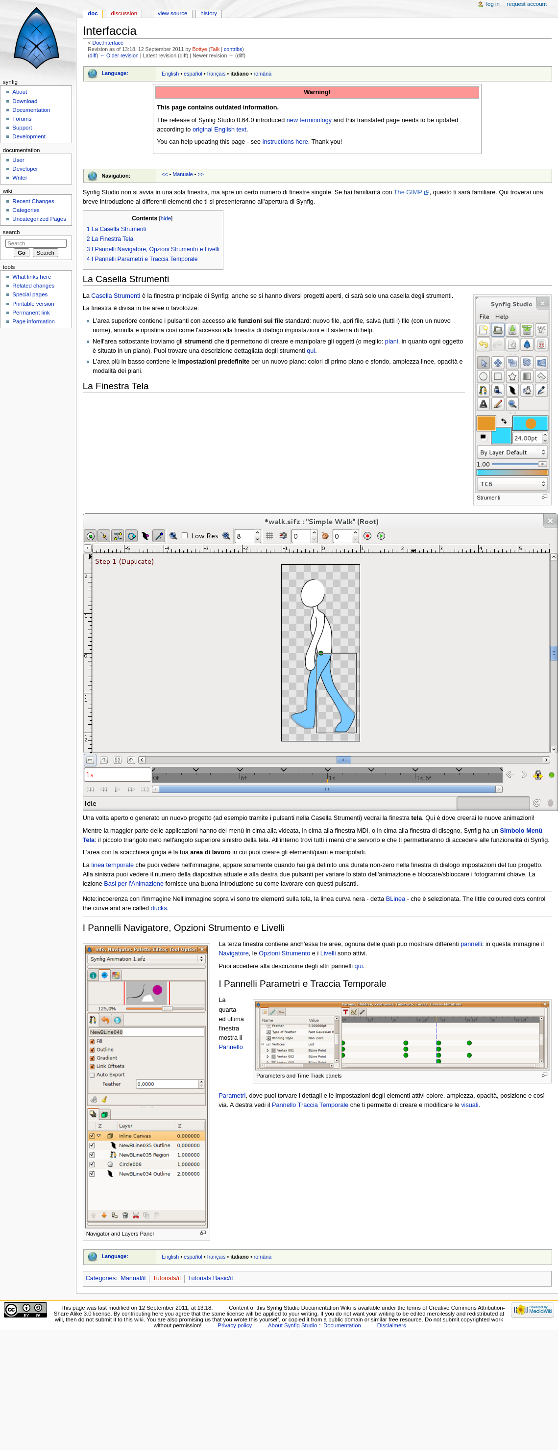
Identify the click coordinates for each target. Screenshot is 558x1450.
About (19, 92)
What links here (31, 277)
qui (311, 350)
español (193, 74)
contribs (233, 49)
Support (22, 128)
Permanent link (30, 313)
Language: (114, 73)
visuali (469, 1105)
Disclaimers (391, 1325)
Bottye (200, 49)
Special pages (30, 294)
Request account (527, 4)
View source (172, 13)
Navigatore (233, 953)
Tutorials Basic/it (210, 1278)
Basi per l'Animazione (134, 883)
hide (166, 218)
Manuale (182, 174)
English (170, 74)
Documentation (31, 110)
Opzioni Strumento (284, 953)
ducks (159, 908)
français (216, 74)
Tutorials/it (166, 1278)
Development (28, 136)
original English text (219, 129)
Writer (19, 178)
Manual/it (133, 1278)
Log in (493, 4)
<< (165, 174)
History (208, 13)
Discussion (124, 13)
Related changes (33, 286)
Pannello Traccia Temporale (310, 1105)
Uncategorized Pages (39, 219)
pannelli (471, 944)
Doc (92, 13)
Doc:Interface (107, 43)
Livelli (328, 953)
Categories (101, 1278)
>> (200, 174)
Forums (21, 119)
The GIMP (408, 192)
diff (93, 55)
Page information (33, 321)
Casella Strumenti (115, 295)
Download (24, 101)
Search (11, 232)
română (263, 74)
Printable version (33, 304)
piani (391, 341)
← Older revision (118, 55)
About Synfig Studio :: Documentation (314, 1325)
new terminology (309, 120)
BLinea (396, 899)
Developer (25, 169)
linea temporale (112, 865)
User (18, 160)
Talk (214, 49)
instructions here (285, 141)
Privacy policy (235, 1325)
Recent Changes (33, 201)
